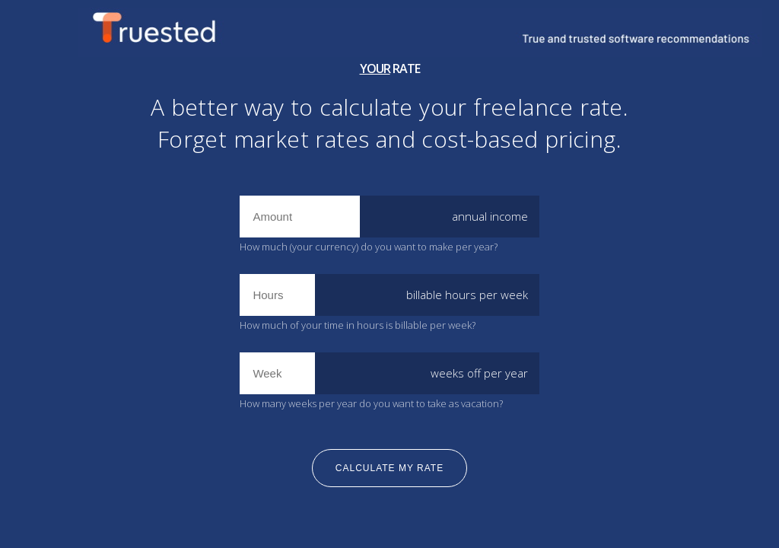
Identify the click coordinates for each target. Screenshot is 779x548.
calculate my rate (389, 468)
